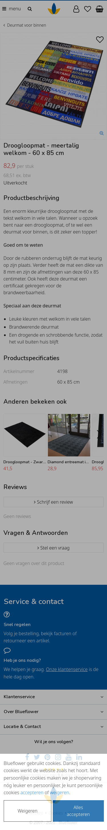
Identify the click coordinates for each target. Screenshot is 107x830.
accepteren (31, 792)
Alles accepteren (78, 810)
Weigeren (27, 811)
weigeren (59, 792)
